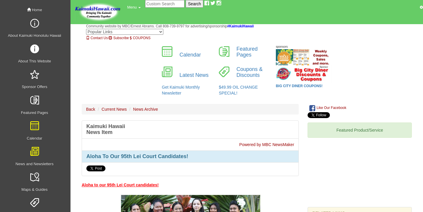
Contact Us (97, 38)
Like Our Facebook (327, 108)
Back (90, 109)
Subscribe (119, 38)
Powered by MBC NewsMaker (266, 144)
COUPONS (140, 38)
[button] (134, 7)
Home (34, 10)
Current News (114, 109)
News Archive (145, 109)
